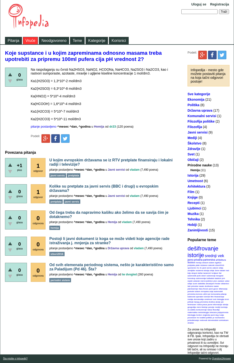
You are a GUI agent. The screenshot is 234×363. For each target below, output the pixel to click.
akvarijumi (210, 284)
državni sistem (208, 263)
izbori (203, 276)
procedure (192, 318)
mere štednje (202, 307)
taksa (210, 310)
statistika (201, 284)
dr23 (112, 126)
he (198, 318)
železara (213, 312)
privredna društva (207, 302)
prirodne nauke (197, 286)
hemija (199, 263)
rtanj (200, 289)
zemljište (191, 270)
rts (198, 268)
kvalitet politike (206, 318)
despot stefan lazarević (201, 273)
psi (222, 302)
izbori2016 (219, 265)
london (199, 315)
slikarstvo (225, 284)
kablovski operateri (195, 297)
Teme (77, 41)
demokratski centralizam (218, 320)
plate (198, 265)
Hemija (195, 170)
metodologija (203, 312)
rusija (221, 315)
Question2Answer (221, 358)
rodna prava (202, 304)
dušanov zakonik (207, 265)
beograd (219, 276)
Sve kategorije (199, 94)
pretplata (191, 265)
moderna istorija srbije (205, 270)
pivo (215, 281)
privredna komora (195, 294)
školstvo (191, 262)
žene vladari (220, 270)
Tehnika (194, 219)
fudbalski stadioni (214, 278)
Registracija (219, 4)
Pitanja (13, 41)
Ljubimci (194, 208)
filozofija (216, 310)
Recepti (194, 203)
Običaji (193, 160)
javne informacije (215, 304)
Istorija (193, 175)
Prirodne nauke (200, 165)
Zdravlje (194, 149)
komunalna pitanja (219, 294)
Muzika (193, 214)
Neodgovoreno (53, 41)
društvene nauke (212, 286)
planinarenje (193, 289)
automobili (218, 291)
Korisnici (119, 41)
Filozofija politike (201, 121)
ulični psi (206, 294)
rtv (200, 268)
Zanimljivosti (198, 230)
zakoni (215, 268)
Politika (193, 105)
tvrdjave (215, 273)
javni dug (215, 315)
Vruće (30, 41)
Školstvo (194, 143)
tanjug (196, 302)
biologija (220, 299)
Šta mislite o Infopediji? (15, 358)
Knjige (193, 197)
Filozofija (195, 127)
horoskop (191, 278)
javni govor (213, 289)
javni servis (207, 268)
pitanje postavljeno (43, 126)
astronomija (201, 278)
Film (191, 192)
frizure (205, 289)
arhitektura (221, 260)
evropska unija (207, 291)
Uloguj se (198, 4)
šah (189, 286)
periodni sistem (194, 291)
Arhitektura (196, 186)
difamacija (223, 289)
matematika (192, 312)
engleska (206, 315)
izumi (195, 284)
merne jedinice (206, 281)
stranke (191, 323)
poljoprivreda (222, 312)
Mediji (192, 138)
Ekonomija (196, 99)
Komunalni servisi (202, 116)
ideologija (192, 315)
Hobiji (192, 225)
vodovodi (203, 320)
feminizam (192, 304)
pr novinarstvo (218, 318)
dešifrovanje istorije (203, 251)
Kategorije (96, 41)
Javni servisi (198, 132)
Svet (191, 154)
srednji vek (214, 256)
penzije (211, 307)
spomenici (192, 268)
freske (217, 284)
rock (214, 299)
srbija (221, 268)
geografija (192, 307)
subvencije (211, 276)
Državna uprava (200, 110)
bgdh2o (218, 263)
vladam (134, 169)
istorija (225, 304)
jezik (199, 276)
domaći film (209, 297)
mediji (217, 307)
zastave (221, 281)
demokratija (198, 299)
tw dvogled (129, 274)
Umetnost (195, 181)
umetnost (208, 299)
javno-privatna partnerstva (201, 260)
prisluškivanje (193, 320)
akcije (217, 302)
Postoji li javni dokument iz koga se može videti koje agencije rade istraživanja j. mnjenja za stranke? (109, 241)
